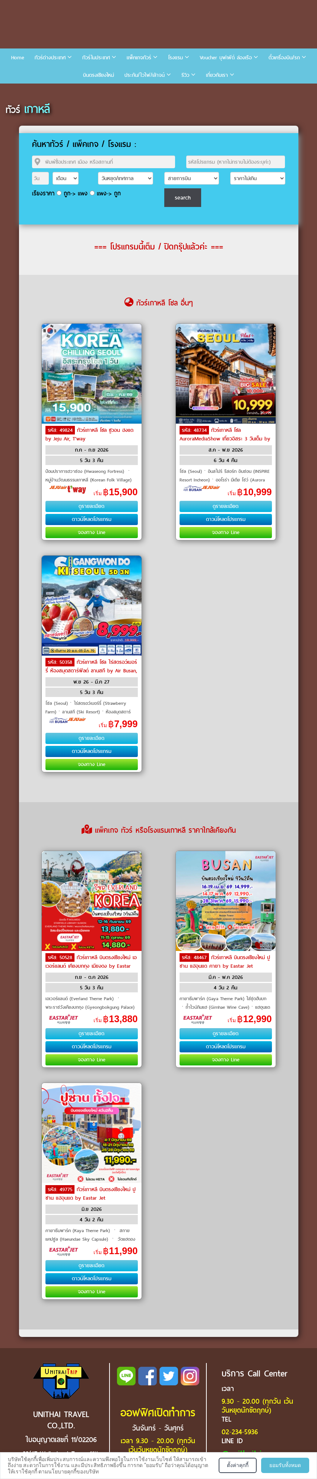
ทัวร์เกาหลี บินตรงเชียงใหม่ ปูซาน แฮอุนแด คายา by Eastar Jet (225, 961)
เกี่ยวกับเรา (217, 75)
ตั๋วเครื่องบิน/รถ (284, 57)
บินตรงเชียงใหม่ (98, 75)
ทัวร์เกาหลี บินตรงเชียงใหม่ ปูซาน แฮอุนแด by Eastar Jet (90, 1193)
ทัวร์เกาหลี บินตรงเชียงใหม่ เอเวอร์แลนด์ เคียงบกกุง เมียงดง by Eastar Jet (91, 965)
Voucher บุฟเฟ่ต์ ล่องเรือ (226, 57)
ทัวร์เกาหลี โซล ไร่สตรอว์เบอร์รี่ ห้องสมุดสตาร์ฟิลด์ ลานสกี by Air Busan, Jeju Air (91, 670)
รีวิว (185, 75)
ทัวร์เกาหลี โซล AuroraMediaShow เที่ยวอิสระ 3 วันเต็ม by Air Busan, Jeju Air (225, 438)
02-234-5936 (240, 1431)
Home (17, 57)
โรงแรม (175, 57)
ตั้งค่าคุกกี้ (237, 1465)
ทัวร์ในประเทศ (96, 57)
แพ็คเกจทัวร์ (139, 57)
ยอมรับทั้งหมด (285, 1465)
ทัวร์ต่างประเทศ (50, 57)
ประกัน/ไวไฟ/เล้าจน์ (144, 75)
